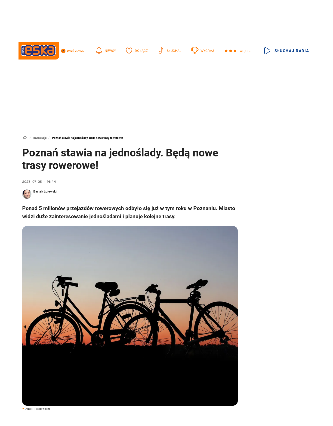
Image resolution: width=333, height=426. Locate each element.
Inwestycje (39, 138)
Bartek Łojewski (45, 191)
